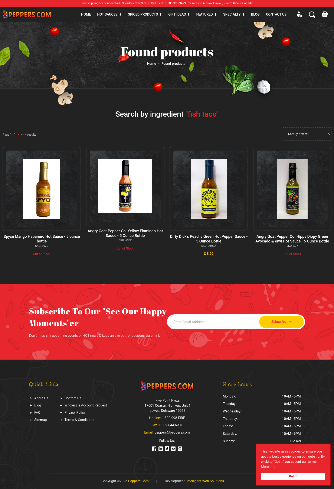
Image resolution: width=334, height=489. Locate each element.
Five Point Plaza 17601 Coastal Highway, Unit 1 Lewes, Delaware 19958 (167, 405)
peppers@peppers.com (172, 432)
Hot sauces (107, 14)
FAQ (37, 413)
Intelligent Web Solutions (205, 481)
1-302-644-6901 (171, 425)
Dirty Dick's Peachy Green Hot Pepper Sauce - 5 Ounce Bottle (209, 238)
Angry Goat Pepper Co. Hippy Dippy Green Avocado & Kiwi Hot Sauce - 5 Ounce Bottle (292, 238)
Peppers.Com (138, 481)
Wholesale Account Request (86, 405)
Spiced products (143, 14)
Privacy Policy (75, 413)
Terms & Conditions (79, 420)
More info (268, 467)
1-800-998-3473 (175, 3)
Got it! (293, 476)
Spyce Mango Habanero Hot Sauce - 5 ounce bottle (42, 238)
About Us (41, 398)
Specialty (232, 14)
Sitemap (40, 420)
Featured (204, 14)
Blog (255, 14)
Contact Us (73, 398)
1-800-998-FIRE (173, 418)
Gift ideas (177, 14)
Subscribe (281, 322)
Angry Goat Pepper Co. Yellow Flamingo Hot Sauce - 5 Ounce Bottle (125, 233)
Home (86, 14)
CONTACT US (276, 14)
